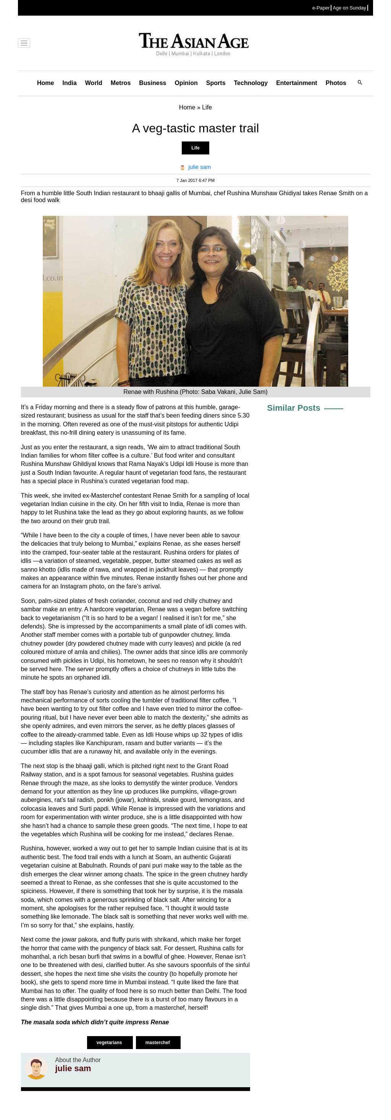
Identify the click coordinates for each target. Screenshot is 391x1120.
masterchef (158, 1042)
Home (45, 83)
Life (195, 148)
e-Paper (321, 8)
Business (152, 83)
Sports (216, 83)
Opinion (185, 83)
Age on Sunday (349, 8)
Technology (251, 83)
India (69, 83)
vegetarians (110, 1042)
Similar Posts (293, 408)
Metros (121, 83)
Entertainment (296, 83)
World (93, 83)
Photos (336, 83)
